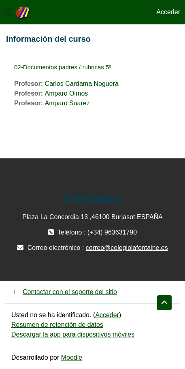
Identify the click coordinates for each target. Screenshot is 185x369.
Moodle (71, 357)
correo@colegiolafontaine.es (127, 247)
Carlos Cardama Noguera (82, 83)
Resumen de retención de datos (57, 324)
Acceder (168, 12)
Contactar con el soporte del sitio (64, 291)
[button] (164, 303)
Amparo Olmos (66, 93)
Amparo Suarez (67, 103)
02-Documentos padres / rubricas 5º (62, 67)
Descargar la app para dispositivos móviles (72, 334)
